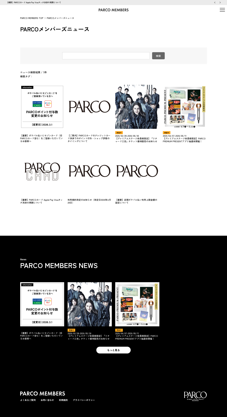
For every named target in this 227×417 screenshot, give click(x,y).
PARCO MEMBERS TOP (31, 18)
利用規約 (63, 400)
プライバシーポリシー (84, 400)
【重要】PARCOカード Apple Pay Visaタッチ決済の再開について (33, 2)
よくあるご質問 (28, 400)
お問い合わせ (47, 400)
